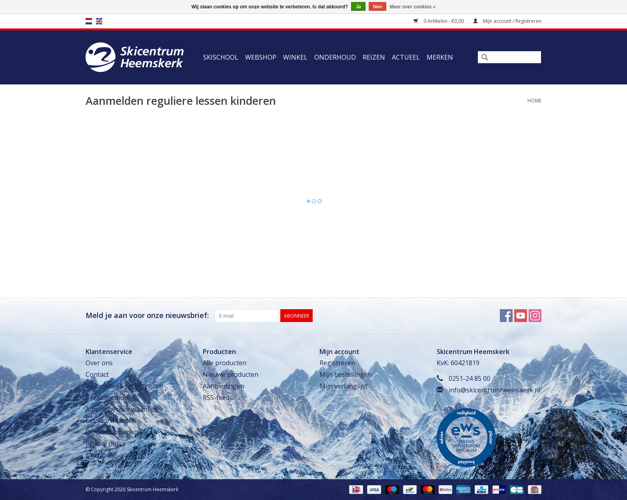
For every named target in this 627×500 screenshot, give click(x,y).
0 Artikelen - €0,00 (439, 21)
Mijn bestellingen (345, 374)
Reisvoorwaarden (112, 432)
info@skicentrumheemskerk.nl (494, 390)
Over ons (99, 362)
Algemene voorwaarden (121, 409)
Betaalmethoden (111, 397)
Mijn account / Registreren (507, 21)
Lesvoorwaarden (111, 420)
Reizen (374, 57)
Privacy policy (106, 443)
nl (89, 21)
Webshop (260, 57)
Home (534, 100)
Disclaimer (101, 455)
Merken (440, 57)
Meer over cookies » (413, 7)
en (99, 21)
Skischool (220, 57)
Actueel (406, 57)
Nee (377, 7)
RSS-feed (216, 397)
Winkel (295, 57)
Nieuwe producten (230, 374)
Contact (97, 374)
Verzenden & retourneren (124, 386)
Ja (358, 7)
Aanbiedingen (223, 386)
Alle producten (224, 362)
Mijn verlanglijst (343, 386)
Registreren (337, 362)
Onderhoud (335, 57)
